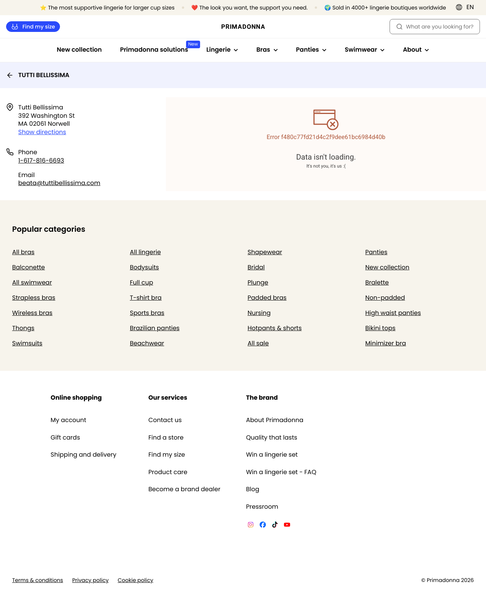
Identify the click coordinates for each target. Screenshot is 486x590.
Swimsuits (27, 343)
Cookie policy (135, 580)
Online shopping (76, 397)
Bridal (256, 267)
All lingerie (145, 252)
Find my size (33, 27)
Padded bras (267, 297)
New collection (79, 49)
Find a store (166, 437)
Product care (168, 472)
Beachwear (147, 343)
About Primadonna (274, 420)
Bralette (377, 282)
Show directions (42, 132)
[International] (467, 7)
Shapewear (265, 252)
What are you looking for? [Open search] (434, 26)
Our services (167, 397)
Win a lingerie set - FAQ (281, 472)
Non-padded (385, 297)
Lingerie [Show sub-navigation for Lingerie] (222, 49)
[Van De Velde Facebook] (262, 525)
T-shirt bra (146, 297)
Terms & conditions (37, 580)
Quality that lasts (271, 437)
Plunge (258, 282)
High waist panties (393, 312)
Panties (376, 252)
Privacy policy (90, 580)
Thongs (23, 328)
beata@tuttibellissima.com (59, 183)
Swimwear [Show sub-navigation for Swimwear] (365, 49)
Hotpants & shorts (275, 328)
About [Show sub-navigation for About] (416, 49)
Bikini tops (380, 328)
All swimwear (32, 282)
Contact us (165, 420)
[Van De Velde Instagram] (250, 525)
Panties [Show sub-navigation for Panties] (311, 49)
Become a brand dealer (184, 489)
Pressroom (262, 507)
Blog (252, 489)
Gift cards (65, 437)
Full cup (141, 282)
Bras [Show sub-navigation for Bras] (267, 49)
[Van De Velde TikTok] (274, 525)
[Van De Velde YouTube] (287, 525)
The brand (262, 397)
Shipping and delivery (83, 455)
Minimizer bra (385, 343)
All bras (23, 252)
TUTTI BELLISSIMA (37, 75)
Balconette (28, 267)
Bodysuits (144, 267)
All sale (258, 343)
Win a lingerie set (272, 455)
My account (68, 420)
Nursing (259, 312)
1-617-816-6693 (41, 160)
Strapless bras (33, 297)
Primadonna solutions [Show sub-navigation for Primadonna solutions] (158, 47)
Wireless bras (32, 312)
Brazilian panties (155, 328)
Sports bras (147, 312)
